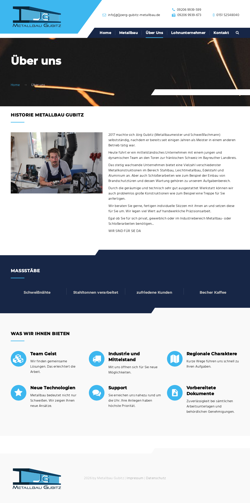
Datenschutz (156, 478)
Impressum (135, 478)
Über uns (154, 33)
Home (105, 33)
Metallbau (128, 33)
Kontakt (221, 33)
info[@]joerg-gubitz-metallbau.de (134, 15)
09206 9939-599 (189, 10)
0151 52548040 (227, 15)
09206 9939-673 (189, 15)
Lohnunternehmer (188, 33)
